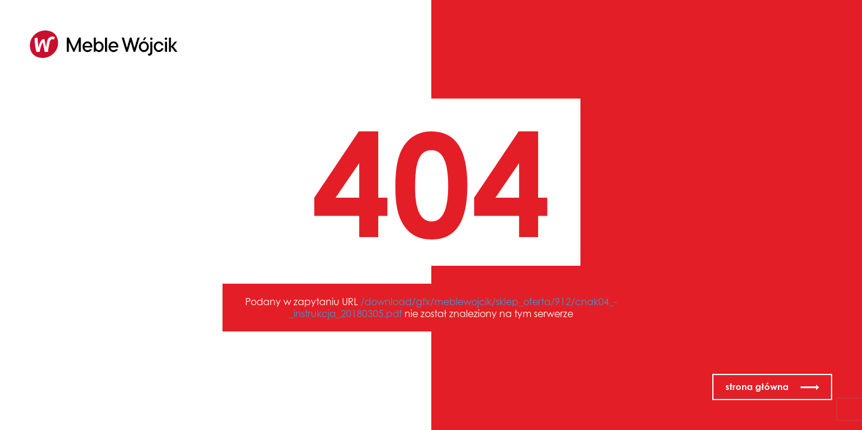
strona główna (757, 386)
